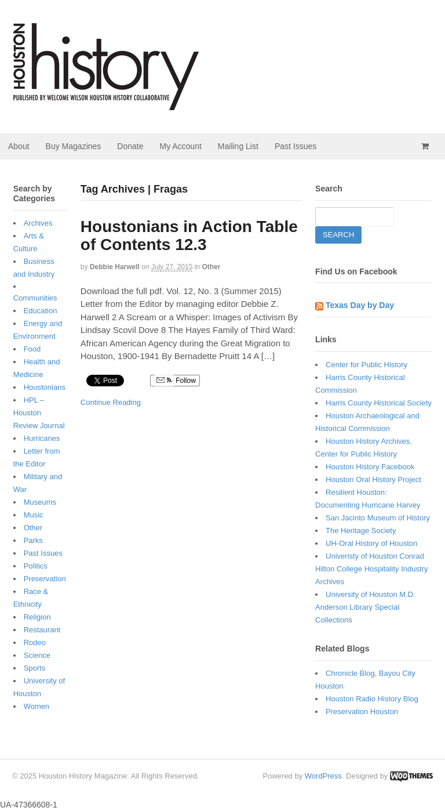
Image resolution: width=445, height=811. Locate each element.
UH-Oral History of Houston (371, 543)
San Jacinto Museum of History (378, 517)
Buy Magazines (73, 146)
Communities (35, 298)
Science (37, 655)
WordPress (323, 776)
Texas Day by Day (360, 305)
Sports (35, 668)
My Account (180, 146)
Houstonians (44, 387)
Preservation (45, 578)
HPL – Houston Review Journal (39, 413)
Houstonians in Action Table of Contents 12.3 (189, 236)
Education (40, 310)
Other (211, 267)
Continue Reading (111, 402)
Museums (40, 502)
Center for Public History (366, 364)
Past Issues (295, 146)
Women (37, 706)
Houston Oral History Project (373, 479)
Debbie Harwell (115, 267)
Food (32, 349)
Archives (38, 223)
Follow (175, 380)
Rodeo (35, 642)
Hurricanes (42, 438)
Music (33, 515)
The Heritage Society (361, 530)
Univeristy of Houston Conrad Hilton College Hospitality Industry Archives (371, 569)
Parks (33, 540)
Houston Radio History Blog (372, 698)
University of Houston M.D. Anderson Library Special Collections (365, 607)
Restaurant (42, 629)
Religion (37, 617)
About (19, 146)
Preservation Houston (362, 711)
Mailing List (238, 146)
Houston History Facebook (370, 466)
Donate (130, 146)
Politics (36, 566)
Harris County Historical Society (379, 403)
